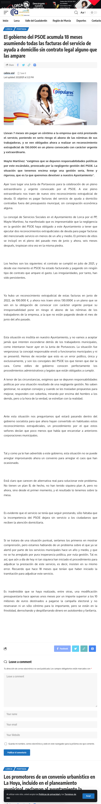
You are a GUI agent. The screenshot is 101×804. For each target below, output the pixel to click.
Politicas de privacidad (49, 794)
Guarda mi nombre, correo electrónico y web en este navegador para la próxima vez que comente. (51, 748)
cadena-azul (9, 77)
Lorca (9, 33)
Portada (21, 33)
